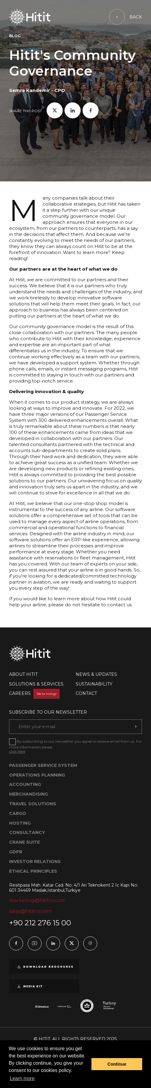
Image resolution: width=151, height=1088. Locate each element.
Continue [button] (117, 1064)
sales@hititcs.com (30, 911)
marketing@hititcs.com (37, 900)
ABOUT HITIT (23, 674)
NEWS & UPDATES (96, 674)
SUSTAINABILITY (94, 684)
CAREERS (34, 693)
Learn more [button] (22, 1078)
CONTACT (86, 693)
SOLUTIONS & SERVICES (36, 684)
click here (17, 751)
